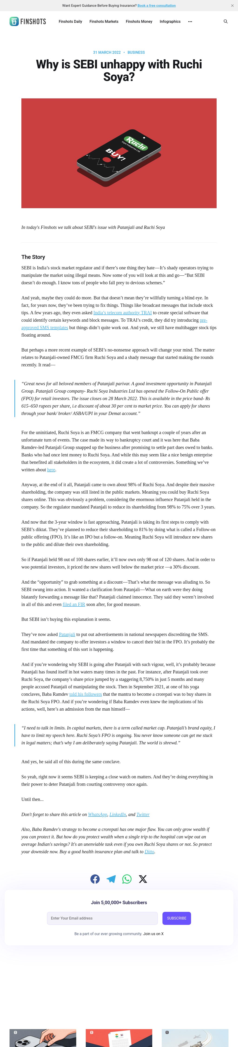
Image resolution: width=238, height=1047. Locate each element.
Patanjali (67, 634)
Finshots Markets (103, 21)
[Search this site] (225, 21)
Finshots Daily (70, 21)
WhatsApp (97, 814)
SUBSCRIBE (176, 918)
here (51, 469)
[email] (102, 918)
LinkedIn (117, 814)
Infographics (170, 21)
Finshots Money (139, 21)
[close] (232, 5)
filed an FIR (74, 604)
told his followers (85, 694)
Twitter (142, 814)
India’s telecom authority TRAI (122, 312)
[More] (190, 21)
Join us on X (153, 934)
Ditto (149, 851)
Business (136, 52)
